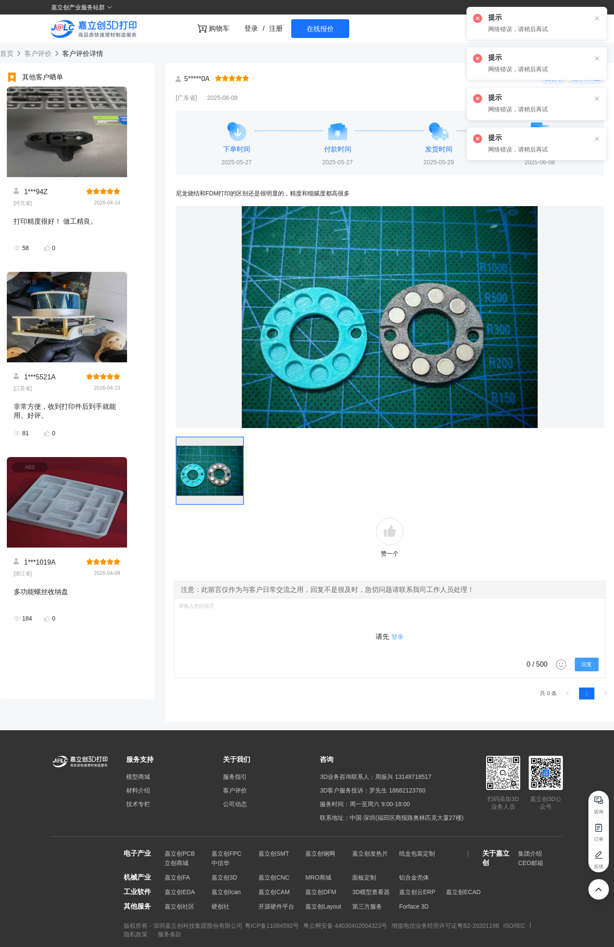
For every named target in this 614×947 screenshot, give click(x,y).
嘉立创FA (177, 877)
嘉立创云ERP (417, 892)
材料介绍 (138, 790)
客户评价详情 (81, 53)
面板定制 (364, 877)
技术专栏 (138, 804)
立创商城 (176, 863)
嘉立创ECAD (463, 892)
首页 (7, 53)
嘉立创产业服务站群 (82, 7)
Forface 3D (414, 906)
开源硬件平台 (276, 906)
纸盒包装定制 (417, 853)
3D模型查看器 (371, 892)
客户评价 (37, 53)
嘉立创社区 (179, 906)
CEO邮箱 (530, 863)
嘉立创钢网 (320, 853)
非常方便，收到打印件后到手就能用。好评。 (65, 411)
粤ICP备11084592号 (272, 925)
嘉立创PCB (180, 853)
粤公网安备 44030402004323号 (345, 925)
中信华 (220, 863)
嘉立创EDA (180, 892)
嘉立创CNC (273, 877)
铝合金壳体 (414, 877)
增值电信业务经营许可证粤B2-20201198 (445, 925)
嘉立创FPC (226, 853)
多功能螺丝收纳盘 (41, 591)
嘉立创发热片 (370, 853)
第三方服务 (367, 906)
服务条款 (170, 934)
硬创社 (220, 906)
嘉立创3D (224, 877)
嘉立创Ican (225, 892)
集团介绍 (530, 853)
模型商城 (138, 777)
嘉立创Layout (323, 906)
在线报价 (320, 28)
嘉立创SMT (273, 853)
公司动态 (235, 804)
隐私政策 (136, 934)
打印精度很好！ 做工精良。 (55, 221)
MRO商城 (318, 877)
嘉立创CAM (274, 892)
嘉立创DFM (320, 892)
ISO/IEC (514, 925)
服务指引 (235, 777)
